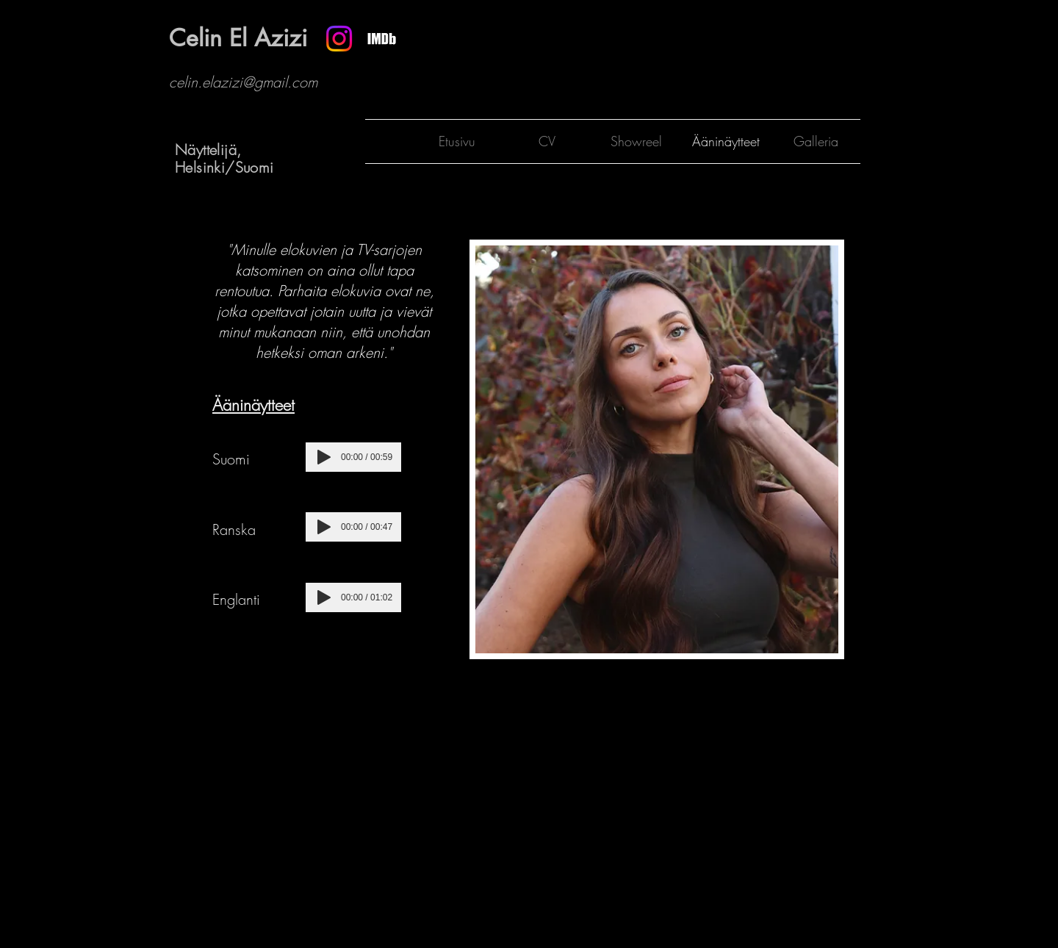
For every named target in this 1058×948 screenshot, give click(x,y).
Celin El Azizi (238, 38)
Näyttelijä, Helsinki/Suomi (224, 158)
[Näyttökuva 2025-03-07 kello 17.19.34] (381, 38)
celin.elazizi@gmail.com (243, 82)
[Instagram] (339, 38)
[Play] (324, 457)
